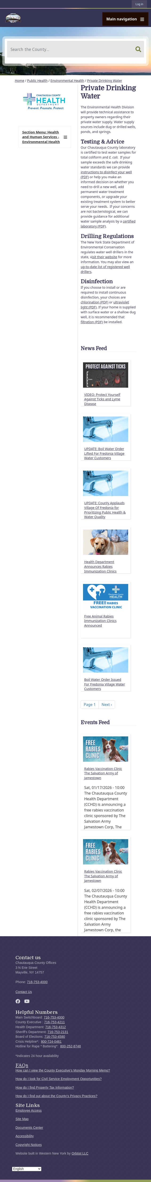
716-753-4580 (54, 1036)
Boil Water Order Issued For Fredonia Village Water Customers (104, 684)
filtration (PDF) (92, 322)
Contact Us (24, 992)
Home (19, 80)
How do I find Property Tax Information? (45, 1087)
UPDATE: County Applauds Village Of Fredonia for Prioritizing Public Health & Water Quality (105, 510)
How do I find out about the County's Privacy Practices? (56, 1096)
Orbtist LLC (80, 1153)
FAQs (22, 1065)
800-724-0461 (51, 1041)
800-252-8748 (70, 1046)
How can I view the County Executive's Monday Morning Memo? (63, 1070)
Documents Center (29, 1127)
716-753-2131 (58, 1032)
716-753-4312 (55, 1027)
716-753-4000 (37, 982)
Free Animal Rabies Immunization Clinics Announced (100, 621)
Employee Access (29, 1110)
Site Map (22, 1119)
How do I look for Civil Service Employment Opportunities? (59, 1079)
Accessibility (25, 1136)
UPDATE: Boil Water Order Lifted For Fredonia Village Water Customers (104, 453)
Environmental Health (67, 80)
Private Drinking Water (104, 80)
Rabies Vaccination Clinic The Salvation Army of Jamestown (103, 773)
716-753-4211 (54, 1022)
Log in (139, 4)
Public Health (37, 80)
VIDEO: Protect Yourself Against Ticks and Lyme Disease (102, 399)
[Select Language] (26, 1169)
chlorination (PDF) (94, 302)
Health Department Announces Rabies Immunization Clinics (100, 566)
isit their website (104, 257)
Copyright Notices (29, 1145)
